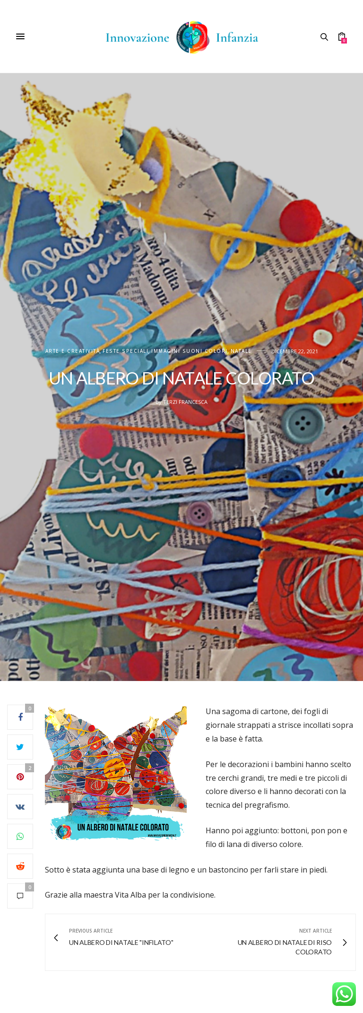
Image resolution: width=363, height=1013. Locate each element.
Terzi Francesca (185, 401)
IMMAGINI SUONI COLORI (189, 351)
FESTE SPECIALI (125, 351)
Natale (241, 351)
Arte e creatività (72, 351)
